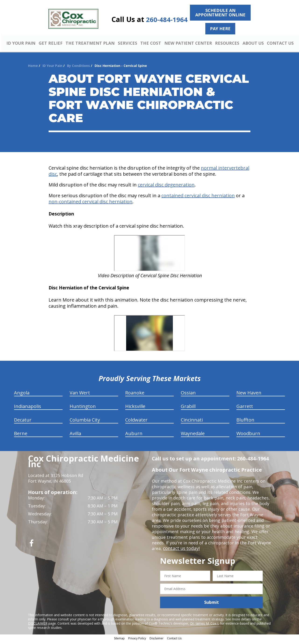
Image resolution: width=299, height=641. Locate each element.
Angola (21, 392)
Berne (20, 433)
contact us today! (180, 547)
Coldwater (136, 419)
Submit (211, 602)
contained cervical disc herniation (198, 195)
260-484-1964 (167, 19)
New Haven (248, 392)
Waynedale (193, 433)
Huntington (83, 405)
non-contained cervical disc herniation (90, 201)
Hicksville (135, 405)
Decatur (23, 419)
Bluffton (245, 419)
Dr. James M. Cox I (204, 622)
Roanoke (134, 392)
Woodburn (248, 433)
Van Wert (80, 392)
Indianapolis (27, 405)
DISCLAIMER (37, 622)
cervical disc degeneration (166, 184)
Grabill (188, 405)
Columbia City (85, 419)
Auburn (133, 433)
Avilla (75, 433)
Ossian (188, 392)
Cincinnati (192, 419)
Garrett (244, 405)
